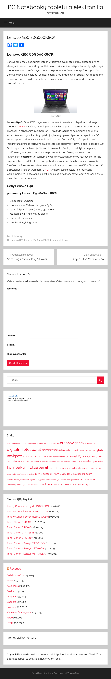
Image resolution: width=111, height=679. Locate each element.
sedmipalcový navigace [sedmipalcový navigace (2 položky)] (56, 480)
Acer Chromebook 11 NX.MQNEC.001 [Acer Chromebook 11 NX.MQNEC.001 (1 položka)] (36, 443)
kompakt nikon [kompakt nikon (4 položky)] (96, 461)
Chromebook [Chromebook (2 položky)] (89, 443)
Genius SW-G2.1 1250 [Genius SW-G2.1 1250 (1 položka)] (88, 450)
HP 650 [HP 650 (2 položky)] (95, 456)
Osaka (10, 591)
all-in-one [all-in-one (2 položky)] (55, 443)
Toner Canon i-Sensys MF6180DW (26, 543)
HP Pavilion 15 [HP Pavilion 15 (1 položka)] (36, 461)
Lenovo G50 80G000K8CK (37, 240)
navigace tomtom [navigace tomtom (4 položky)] (82, 474)
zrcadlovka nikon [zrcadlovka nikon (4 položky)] (70, 484)
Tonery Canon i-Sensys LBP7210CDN (27, 511)
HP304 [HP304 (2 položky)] (73, 456)
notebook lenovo (60, 240)
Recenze (15, 568)
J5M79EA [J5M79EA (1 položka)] (84, 461)
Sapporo (11, 601)
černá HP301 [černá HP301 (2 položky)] (84, 485)
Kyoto (10, 623)
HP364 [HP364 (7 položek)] (80, 456)
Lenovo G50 (17, 240)
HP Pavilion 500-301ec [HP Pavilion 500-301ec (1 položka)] (72, 461)
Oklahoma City (15, 575)
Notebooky (16, 236)
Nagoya (11, 596)
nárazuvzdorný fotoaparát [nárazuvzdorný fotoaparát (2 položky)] (18, 480)
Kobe (10, 617)
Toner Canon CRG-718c (20, 527)
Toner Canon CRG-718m (20, 532)
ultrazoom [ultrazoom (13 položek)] (87, 479)
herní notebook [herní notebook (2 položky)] (29, 456)
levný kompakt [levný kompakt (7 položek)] (44, 473)
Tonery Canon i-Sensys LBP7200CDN (28, 516)
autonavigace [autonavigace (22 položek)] (71, 443)
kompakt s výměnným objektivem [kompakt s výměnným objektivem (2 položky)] (64, 468)
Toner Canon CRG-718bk (20, 522)
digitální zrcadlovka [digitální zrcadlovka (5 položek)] (53, 449)
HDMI (48, 169)
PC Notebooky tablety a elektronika (55, 7)
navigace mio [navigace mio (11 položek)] (63, 473)
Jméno (11, 335)
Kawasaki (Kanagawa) (19, 612)
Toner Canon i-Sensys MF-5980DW (26, 553)
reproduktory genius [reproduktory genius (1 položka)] (37, 480)
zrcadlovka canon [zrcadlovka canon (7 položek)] (49, 484)
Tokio (10, 580)
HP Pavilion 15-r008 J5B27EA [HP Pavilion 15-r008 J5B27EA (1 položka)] (52, 461)
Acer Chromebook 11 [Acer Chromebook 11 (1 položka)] (14, 443)
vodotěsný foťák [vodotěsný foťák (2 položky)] (14, 485)
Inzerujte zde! (13, 396)
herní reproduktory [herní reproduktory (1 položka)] (56, 456)
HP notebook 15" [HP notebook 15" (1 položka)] (24, 461)
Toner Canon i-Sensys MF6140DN (25, 548)
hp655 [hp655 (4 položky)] (14, 461)
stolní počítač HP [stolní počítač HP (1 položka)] (73, 480)
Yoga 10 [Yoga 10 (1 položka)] (24, 485)
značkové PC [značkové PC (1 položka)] (33, 485)
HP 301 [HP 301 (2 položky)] (66, 456)
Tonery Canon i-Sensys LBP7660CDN (28, 506)
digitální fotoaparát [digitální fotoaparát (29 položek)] (24, 449)
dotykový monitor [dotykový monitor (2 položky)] (72, 450)
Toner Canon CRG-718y (20, 537)
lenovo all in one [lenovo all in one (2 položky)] (86, 468)
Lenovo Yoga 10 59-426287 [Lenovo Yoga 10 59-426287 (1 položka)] (24, 474)
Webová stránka (16, 353)
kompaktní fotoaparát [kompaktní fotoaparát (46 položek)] (27, 467)
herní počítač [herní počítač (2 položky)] (42, 456)
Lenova (20, 126)
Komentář (13, 288)
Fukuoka (11, 607)
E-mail (11, 344)
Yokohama (13, 585)
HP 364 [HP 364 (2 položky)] (88, 456)
